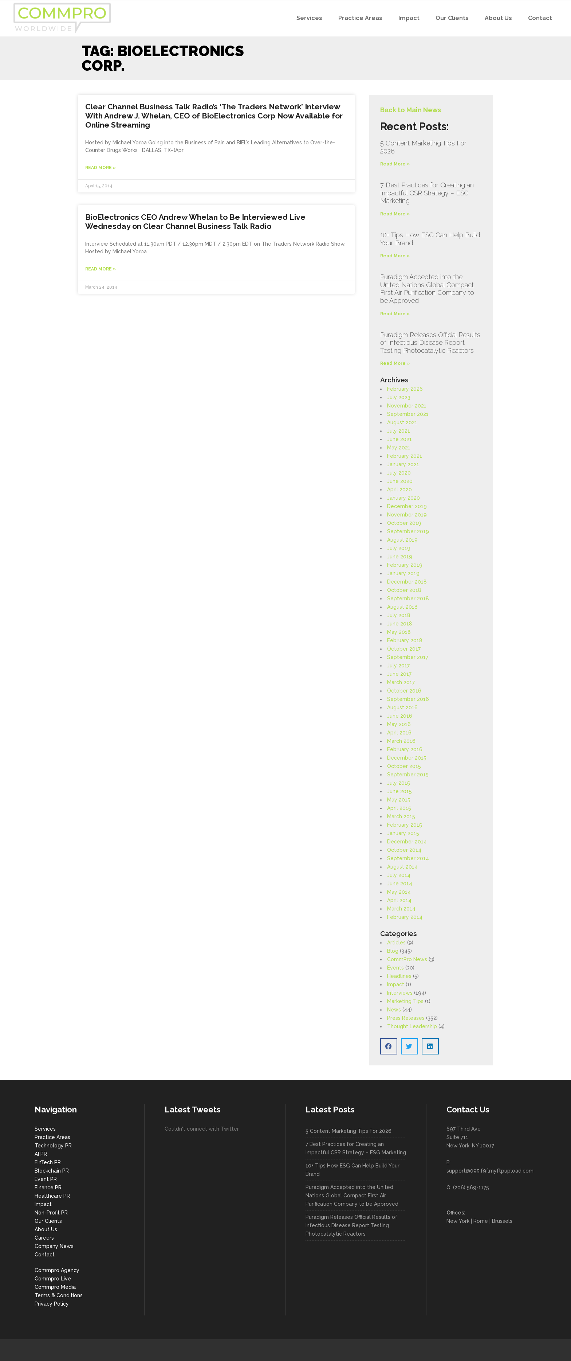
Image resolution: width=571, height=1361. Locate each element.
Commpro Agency (57, 1270)
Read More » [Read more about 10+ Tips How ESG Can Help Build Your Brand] (395, 255)
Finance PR (48, 1187)
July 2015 (398, 783)
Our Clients (48, 1221)
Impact (395, 984)
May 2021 (398, 448)
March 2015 (401, 816)
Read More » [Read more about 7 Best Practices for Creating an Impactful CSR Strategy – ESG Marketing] (395, 214)
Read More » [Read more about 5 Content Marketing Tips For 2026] (395, 164)
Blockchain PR (52, 1171)
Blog (392, 951)
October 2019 (404, 523)
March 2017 (401, 682)
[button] (388, 1046)
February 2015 (404, 825)
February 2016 (404, 749)
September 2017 (407, 657)
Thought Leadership (412, 1026)
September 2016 (408, 699)
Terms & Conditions (59, 1295)
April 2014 (399, 900)
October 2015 (404, 766)
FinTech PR (48, 1162)
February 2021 (404, 456)
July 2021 (398, 431)
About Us (46, 1229)
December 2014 (407, 842)
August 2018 (402, 607)
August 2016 (402, 707)
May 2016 (399, 724)
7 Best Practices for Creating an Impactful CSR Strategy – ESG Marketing (427, 192)
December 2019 (407, 506)
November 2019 (407, 515)
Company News (54, 1246)
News (394, 1010)
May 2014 (399, 892)
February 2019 (404, 565)
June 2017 (399, 674)
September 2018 (408, 598)
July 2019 (398, 548)
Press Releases (406, 1018)
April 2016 (399, 733)
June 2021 (399, 439)
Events (395, 968)
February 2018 (404, 640)
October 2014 (404, 850)
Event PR (46, 1179)
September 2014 (408, 858)
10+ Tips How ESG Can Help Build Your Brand (352, 1170)
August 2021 (402, 422)
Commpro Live (53, 1279)
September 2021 (408, 414)
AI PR (41, 1154)
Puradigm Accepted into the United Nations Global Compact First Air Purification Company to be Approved (427, 288)
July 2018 (398, 615)
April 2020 (399, 489)
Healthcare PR (52, 1196)
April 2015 (399, 808)
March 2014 (401, 909)
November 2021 (406, 406)
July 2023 (398, 397)
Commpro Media (55, 1287)
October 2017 (404, 649)
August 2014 (402, 867)
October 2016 (404, 691)
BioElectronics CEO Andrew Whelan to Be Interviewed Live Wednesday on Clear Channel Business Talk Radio (195, 221)
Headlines (399, 976)
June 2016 (399, 716)
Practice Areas (52, 1137)
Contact (45, 1254)
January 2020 (403, 498)
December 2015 (406, 758)
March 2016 (401, 741)
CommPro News (407, 959)
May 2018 (399, 632)
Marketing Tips (405, 1001)
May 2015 (398, 800)
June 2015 (399, 791)
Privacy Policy (52, 1304)
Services (45, 1129)
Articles (396, 942)
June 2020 (400, 481)
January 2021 (403, 464)
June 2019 (399, 556)
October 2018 (404, 590)
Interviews (400, 993)
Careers (44, 1238)
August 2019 (402, 540)
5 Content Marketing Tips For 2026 (348, 1131)
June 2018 (399, 624)
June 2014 (399, 883)
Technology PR (53, 1146)
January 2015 (403, 833)
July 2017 (398, 665)
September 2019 (408, 531)
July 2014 (398, 875)
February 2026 (405, 389)
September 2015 (408, 774)
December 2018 (407, 582)
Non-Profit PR (51, 1213)
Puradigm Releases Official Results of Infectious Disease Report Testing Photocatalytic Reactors (430, 342)
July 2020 (399, 473)
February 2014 (404, 917)
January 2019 (403, 573)
